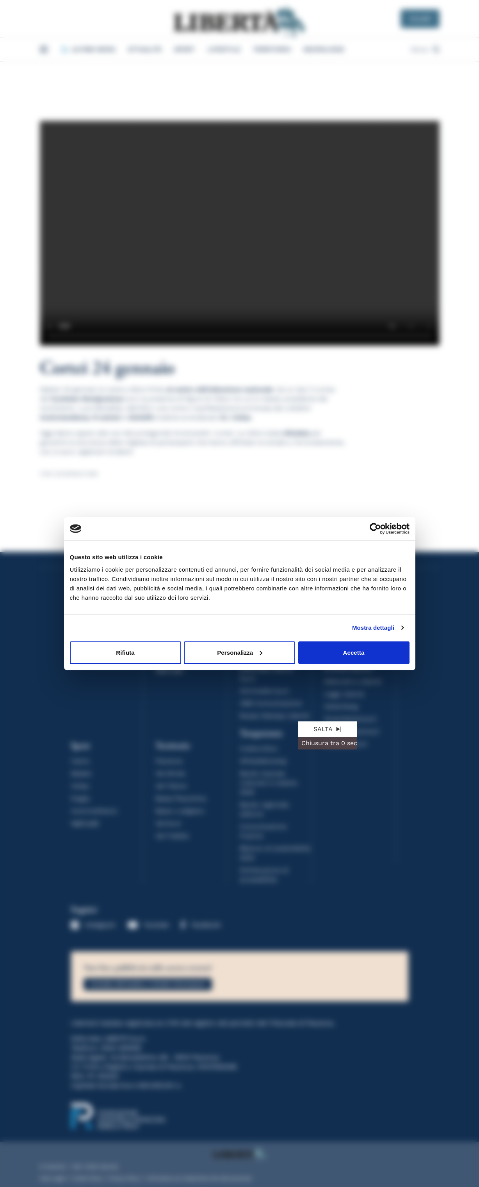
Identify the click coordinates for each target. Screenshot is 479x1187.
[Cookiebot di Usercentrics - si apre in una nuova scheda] (375, 529)
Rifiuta (125, 652)
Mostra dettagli (373, 627)
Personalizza (239, 652)
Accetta (354, 652)
